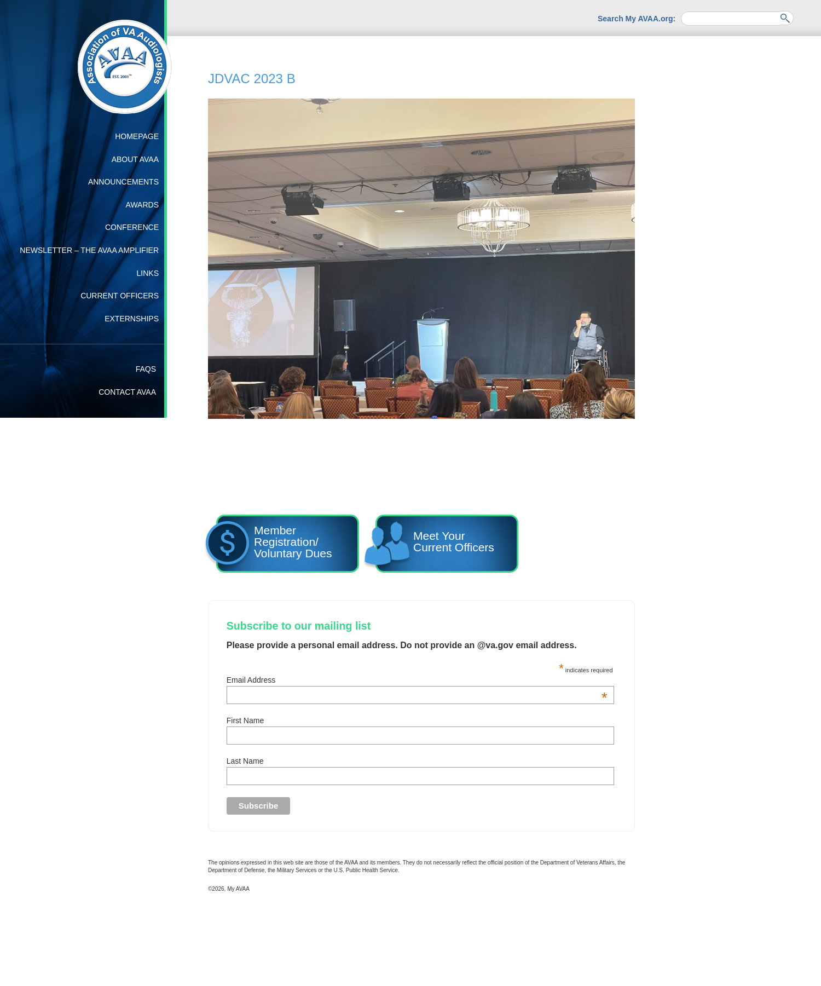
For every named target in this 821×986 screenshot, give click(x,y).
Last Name (245, 761)
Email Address (417, 680)
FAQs (146, 369)
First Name (245, 720)
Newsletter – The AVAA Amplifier (89, 250)
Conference (132, 227)
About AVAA (135, 159)
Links (148, 273)
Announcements (123, 181)
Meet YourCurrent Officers (434, 545)
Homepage (137, 136)
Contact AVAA (127, 392)
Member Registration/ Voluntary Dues (274, 545)
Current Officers (119, 295)
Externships (132, 318)
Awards (142, 204)
